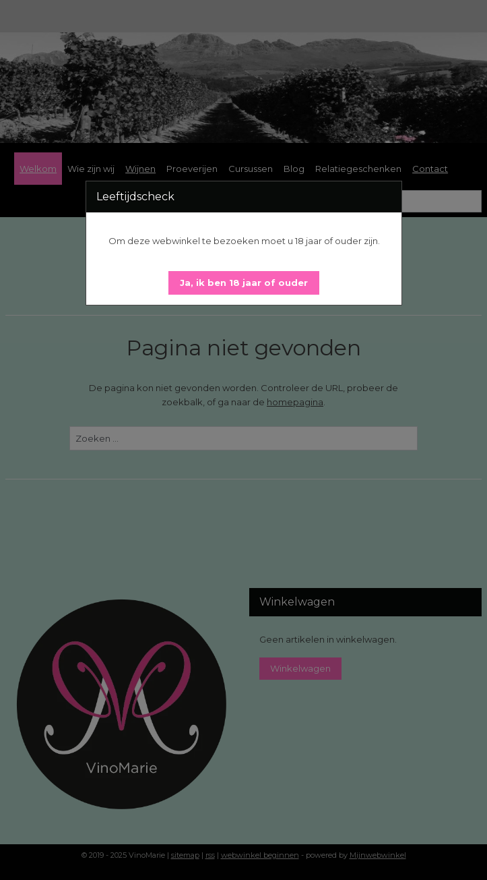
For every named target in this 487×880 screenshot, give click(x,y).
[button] (243, 283)
